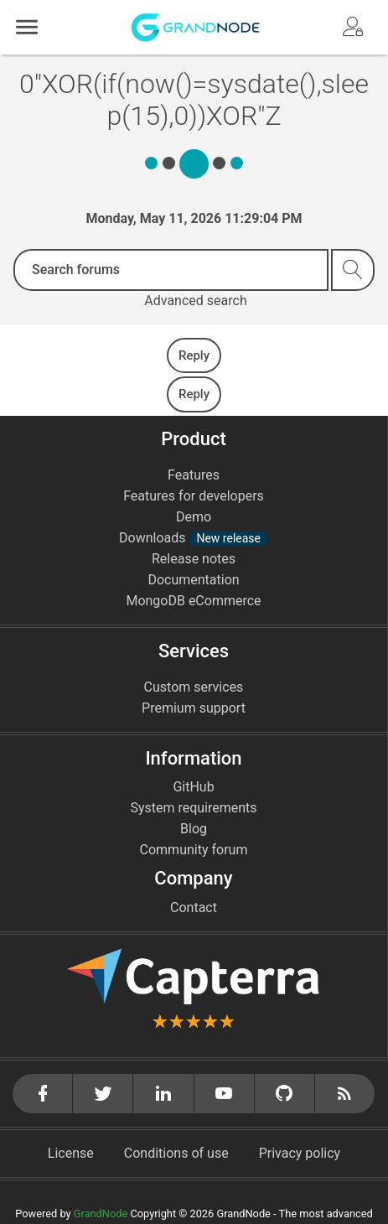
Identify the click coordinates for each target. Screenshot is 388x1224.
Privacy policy (300, 1153)
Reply (194, 355)
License (71, 1153)
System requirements (193, 808)
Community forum (194, 850)
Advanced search (195, 301)
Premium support (194, 708)
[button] (27, 27)
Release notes (193, 559)
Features (194, 475)
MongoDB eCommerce (193, 601)
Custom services (194, 687)
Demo (193, 517)
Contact (193, 907)
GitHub (193, 787)
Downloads (193, 538)
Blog (193, 829)
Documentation (193, 580)
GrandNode (100, 1213)
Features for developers (193, 496)
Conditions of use (176, 1153)
